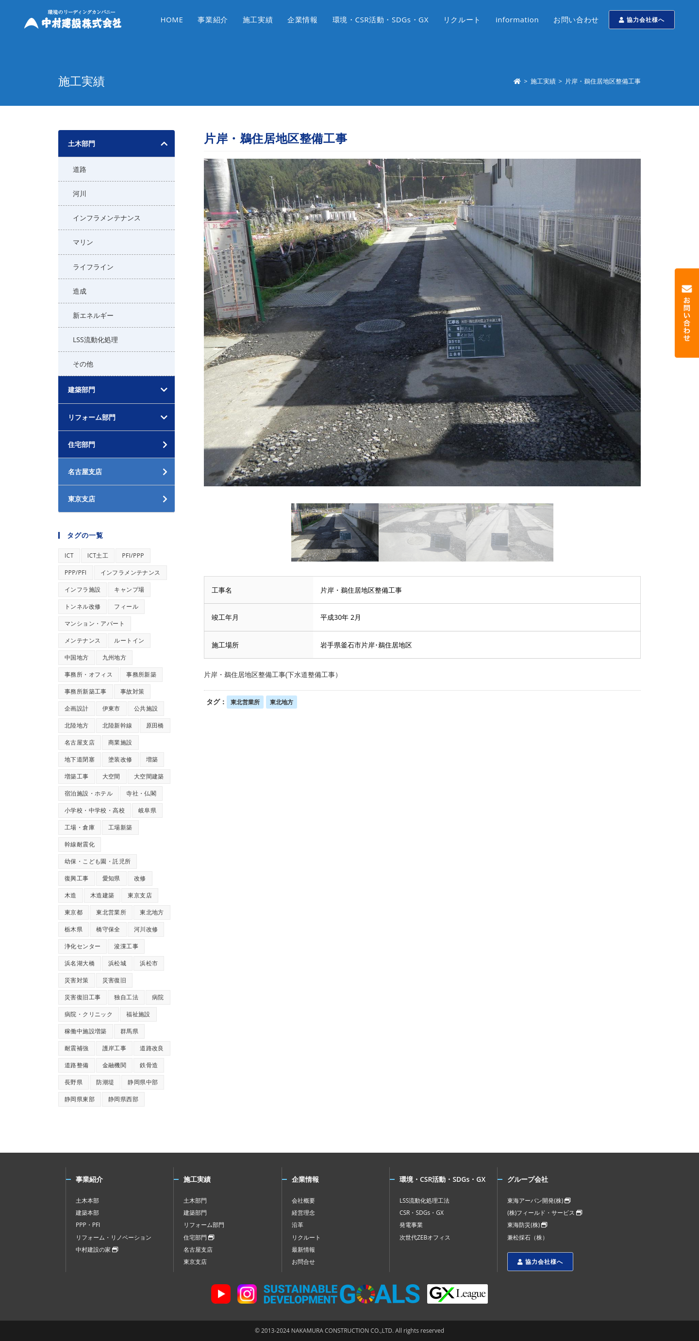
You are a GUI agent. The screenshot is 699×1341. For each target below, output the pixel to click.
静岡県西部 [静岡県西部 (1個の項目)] (123, 1099)
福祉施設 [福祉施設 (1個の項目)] (138, 1014)
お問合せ (303, 1262)
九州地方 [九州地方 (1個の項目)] (114, 657)
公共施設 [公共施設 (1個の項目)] (146, 708)
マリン (83, 242)
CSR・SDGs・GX (421, 1213)
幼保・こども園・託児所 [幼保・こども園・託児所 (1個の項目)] (98, 861)
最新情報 (303, 1249)
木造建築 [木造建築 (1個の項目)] (102, 895)
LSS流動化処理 (95, 339)
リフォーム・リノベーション (113, 1237)
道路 (79, 169)
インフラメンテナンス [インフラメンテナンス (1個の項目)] (130, 572)
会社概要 (303, 1200)
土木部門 (81, 143)
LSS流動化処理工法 (424, 1200)
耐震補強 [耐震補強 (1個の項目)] (77, 1048)
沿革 (297, 1225)
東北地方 (281, 702)
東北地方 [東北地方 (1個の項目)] (152, 912)
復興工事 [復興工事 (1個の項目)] (77, 878)
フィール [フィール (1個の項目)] (126, 606)
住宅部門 (198, 1237)
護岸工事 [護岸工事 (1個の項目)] (114, 1048)
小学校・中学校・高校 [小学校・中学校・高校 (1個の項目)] (95, 810)
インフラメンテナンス (107, 217)
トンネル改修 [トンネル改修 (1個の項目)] (82, 606)
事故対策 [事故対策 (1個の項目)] (132, 691)
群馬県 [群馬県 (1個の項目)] (129, 1031)
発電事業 (411, 1225)
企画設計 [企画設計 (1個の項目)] (77, 708)
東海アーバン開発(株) (538, 1200)
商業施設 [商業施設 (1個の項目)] (120, 742)
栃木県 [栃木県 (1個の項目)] (74, 929)
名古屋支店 (198, 1249)
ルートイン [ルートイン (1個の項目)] (129, 640)
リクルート (306, 1237)
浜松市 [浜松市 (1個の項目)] (149, 963)
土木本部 (87, 1200)
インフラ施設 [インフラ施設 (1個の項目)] (82, 589)
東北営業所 (245, 702)
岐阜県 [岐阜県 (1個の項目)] (147, 810)
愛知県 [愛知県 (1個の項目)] (111, 878)
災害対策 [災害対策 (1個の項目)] (77, 980)
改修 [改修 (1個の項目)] (140, 878)
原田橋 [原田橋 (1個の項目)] (155, 725)
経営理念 (303, 1213)
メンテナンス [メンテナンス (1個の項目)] (82, 640)
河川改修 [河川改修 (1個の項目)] (146, 929)
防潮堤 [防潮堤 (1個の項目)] (105, 1082)
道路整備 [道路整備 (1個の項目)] (77, 1065)
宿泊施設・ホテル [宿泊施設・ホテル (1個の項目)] (89, 793)
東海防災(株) (527, 1225)
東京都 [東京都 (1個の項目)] (74, 912)
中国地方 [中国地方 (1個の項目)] (77, 657)
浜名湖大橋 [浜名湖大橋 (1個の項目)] (80, 963)
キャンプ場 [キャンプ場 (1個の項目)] (129, 589)
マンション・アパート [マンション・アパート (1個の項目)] (95, 623)
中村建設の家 (97, 1249)
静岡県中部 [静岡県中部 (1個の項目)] (143, 1082)
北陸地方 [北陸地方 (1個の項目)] (77, 725)
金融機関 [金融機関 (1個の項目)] (114, 1065)
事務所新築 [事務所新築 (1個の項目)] (141, 674)
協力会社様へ (642, 20)
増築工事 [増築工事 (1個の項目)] (77, 776)
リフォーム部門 (92, 417)
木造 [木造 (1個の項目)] (71, 895)
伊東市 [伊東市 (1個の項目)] (111, 708)
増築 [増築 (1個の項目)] (152, 759)
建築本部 (87, 1213)
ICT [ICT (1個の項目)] (69, 555)
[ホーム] (517, 81)
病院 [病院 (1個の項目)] (158, 997)
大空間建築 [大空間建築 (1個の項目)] (149, 776)
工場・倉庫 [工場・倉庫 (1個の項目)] (80, 827)
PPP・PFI (88, 1225)
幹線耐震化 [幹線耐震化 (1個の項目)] (80, 844)
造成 (79, 291)
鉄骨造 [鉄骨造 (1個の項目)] (149, 1065)
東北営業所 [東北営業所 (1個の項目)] (111, 912)
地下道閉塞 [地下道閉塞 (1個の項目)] (80, 759)
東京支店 (195, 1262)
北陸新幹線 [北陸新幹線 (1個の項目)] (117, 725)
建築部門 (81, 389)
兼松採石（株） (527, 1237)
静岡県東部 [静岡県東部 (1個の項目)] (80, 1099)
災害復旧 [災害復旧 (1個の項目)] (114, 980)
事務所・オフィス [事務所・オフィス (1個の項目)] (89, 674)
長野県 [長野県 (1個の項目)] (74, 1082)
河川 (79, 193)
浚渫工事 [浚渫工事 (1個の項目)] (126, 946)
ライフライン (93, 266)
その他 (83, 363)
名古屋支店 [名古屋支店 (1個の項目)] (80, 742)
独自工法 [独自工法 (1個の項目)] (126, 997)
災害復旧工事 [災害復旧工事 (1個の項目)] (82, 997)
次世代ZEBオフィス (424, 1237)
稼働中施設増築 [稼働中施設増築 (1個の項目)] (86, 1031)
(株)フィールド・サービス (544, 1213)
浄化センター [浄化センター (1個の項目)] (82, 946)
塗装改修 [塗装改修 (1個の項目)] (120, 759)
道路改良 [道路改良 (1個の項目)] (152, 1048)
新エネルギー (93, 315)
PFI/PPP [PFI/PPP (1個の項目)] (133, 555)
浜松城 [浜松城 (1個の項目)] (117, 963)
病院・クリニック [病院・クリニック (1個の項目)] (89, 1014)
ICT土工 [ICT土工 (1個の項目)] (98, 555)
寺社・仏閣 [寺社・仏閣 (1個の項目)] (141, 793)
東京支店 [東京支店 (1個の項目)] (140, 895)
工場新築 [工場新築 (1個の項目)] (120, 827)
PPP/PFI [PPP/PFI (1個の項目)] (76, 572)
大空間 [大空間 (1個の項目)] (111, 776)
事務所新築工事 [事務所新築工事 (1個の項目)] (86, 691)
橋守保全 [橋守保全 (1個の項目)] (108, 929)
